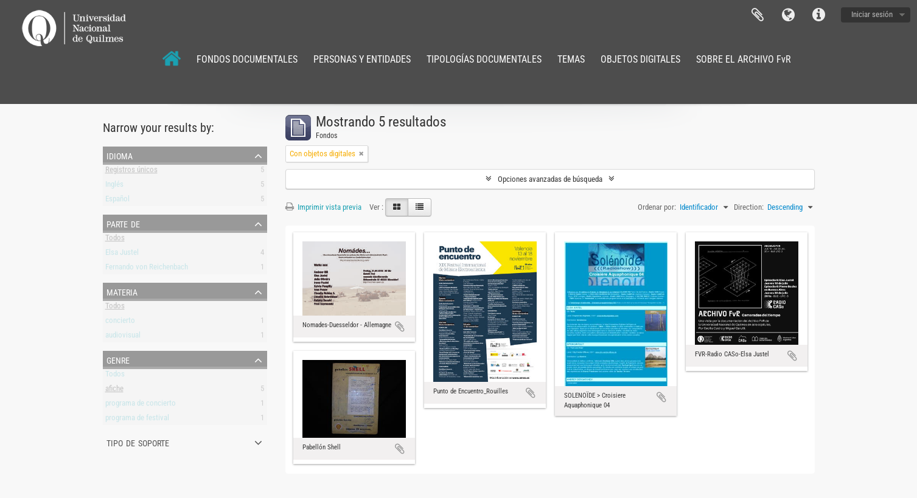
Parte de (123, 223)
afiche (114, 390)
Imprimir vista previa (323, 207)
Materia (122, 291)
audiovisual (123, 337)
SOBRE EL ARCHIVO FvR (743, 59)
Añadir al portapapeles (400, 326)
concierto (120, 322)
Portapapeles (757, 15)
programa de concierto (140, 405)
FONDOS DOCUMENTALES (247, 59)
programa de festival (137, 419)
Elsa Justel (122, 254)
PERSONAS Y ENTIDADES (362, 59)
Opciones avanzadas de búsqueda (550, 179)
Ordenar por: (657, 207)
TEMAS (571, 59)
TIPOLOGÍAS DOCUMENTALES (484, 59)
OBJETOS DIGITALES (640, 59)
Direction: (749, 207)
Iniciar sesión (872, 14)
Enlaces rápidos (818, 15)
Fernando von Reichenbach (146, 269)
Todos (115, 239)
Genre (118, 359)
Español (117, 201)
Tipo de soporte (137, 442)
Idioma (788, 15)
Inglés (114, 186)
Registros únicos (131, 171)
